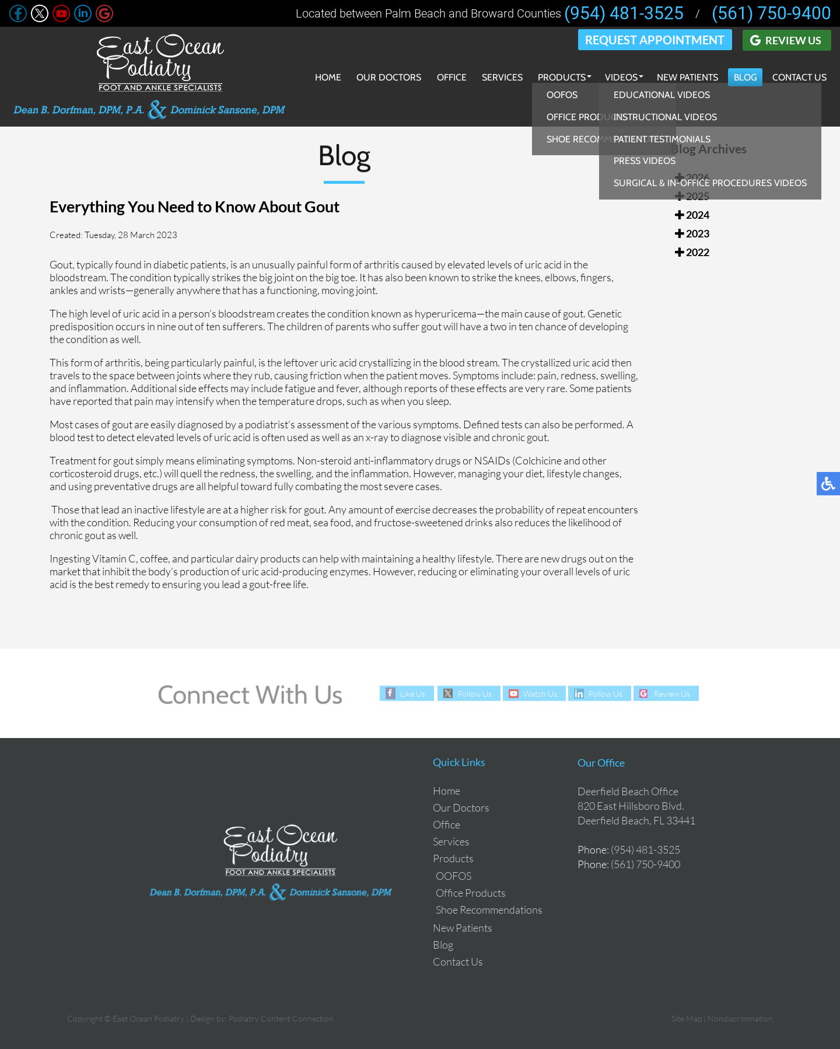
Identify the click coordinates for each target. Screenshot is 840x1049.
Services (499, 77)
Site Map (686, 1018)
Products (559, 77)
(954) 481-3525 (624, 13)
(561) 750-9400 (771, 13)
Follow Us (473, 693)
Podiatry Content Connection (281, 1018)
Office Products (471, 892)
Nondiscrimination (740, 1018)
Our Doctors (386, 77)
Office (449, 77)
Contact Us (799, 77)
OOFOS (453, 875)
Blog (744, 77)
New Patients (685, 77)
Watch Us (539, 693)
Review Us (793, 39)
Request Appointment (655, 40)
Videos (619, 77)
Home (325, 77)
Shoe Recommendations (489, 909)
